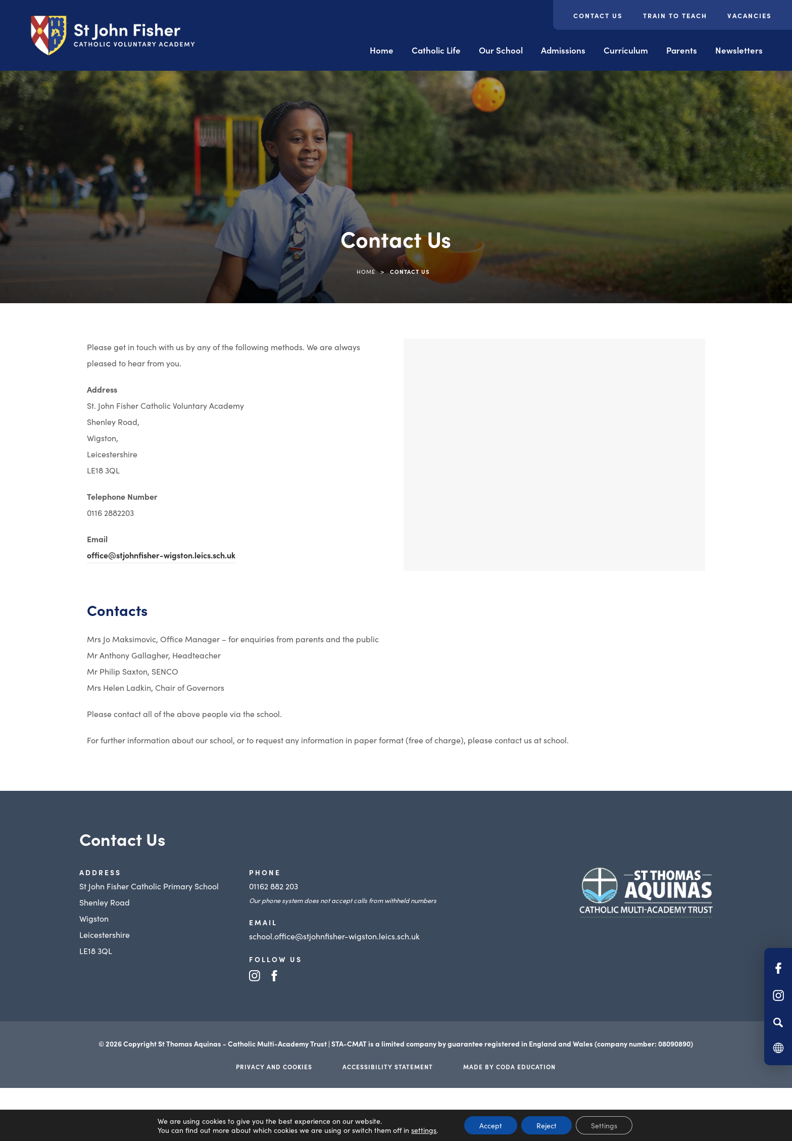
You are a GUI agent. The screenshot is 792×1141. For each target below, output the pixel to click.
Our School (501, 50)
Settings (604, 1125)
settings (423, 1129)
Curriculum (626, 50)
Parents (681, 50)
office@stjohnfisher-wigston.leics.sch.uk (161, 554)
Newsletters (739, 50)
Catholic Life (436, 50)
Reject (546, 1125)
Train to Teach (675, 15)
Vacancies (749, 15)
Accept (490, 1125)
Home (381, 50)
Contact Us (598, 15)
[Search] (778, 1022)
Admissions (563, 50)
